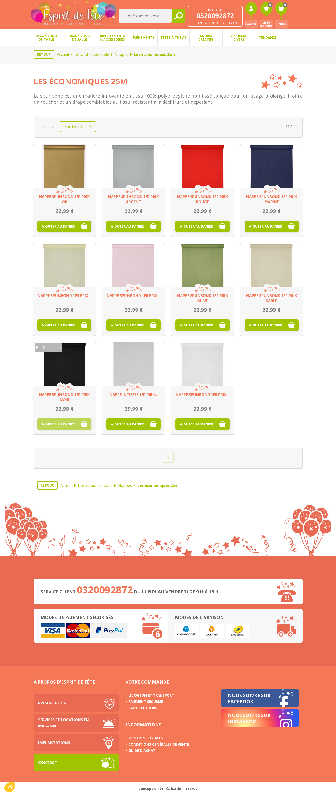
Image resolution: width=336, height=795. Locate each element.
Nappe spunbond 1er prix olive (202, 298)
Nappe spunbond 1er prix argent (133, 199)
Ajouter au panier (58, 226)
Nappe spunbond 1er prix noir (64, 397)
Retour (43, 54)
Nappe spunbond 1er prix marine (271, 199)
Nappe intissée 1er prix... (133, 394)
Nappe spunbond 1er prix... (64, 295)
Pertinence (80, 127)
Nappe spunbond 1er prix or (64, 199)
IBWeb (192, 788)
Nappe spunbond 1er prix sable (271, 298)
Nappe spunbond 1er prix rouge (202, 199)
